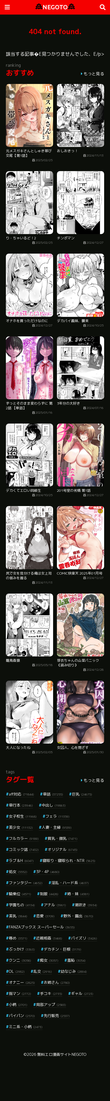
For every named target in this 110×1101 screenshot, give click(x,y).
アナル (55, 904)
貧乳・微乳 (62, 838)
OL (17, 971)
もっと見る (94, 73)
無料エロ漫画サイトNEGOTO (61, 1054)
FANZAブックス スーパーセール (42, 927)
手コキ (51, 993)
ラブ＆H (21, 860)
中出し (54, 805)
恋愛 (45, 916)
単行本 (21, 805)
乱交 (42, 971)
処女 (18, 871)
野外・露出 (78, 916)
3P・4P (48, 871)
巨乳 (82, 794)
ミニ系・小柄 (26, 1026)
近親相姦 (49, 938)
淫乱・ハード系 (70, 882)
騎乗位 (20, 893)
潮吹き (86, 904)
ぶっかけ (22, 949)
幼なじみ (74, 971)
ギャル (82, 993)
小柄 (18, 1004)
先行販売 (57, 1015)
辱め (18, 938)
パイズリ (84, 938)
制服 (49, 893)
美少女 (21, 827)
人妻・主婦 (57, 827)
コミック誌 (24, 849)
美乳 (18, 916)
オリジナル (62, 849)
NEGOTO (55, 7)
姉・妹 (78, 893)
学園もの (22, 904)
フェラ (57, 816)
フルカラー (24, 838)
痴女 (49, 960)
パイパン (22, 1015)
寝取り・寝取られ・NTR (69, 860)
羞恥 (76, 960)
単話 (53, 794)
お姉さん (57, 982)
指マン (20, 993)
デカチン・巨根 (62, 949)
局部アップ (51, 1004)
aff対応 (21, 794)
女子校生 (23, 816)
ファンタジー (26, 882)
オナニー (22, 982)
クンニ (20, 960)
